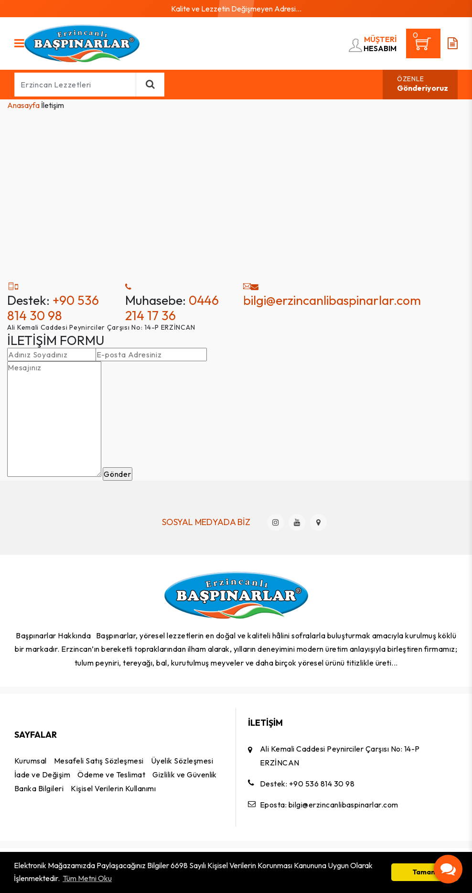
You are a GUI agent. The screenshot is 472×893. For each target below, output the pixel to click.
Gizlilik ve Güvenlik (184, 774)
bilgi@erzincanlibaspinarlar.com (332, 300)
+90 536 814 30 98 (53, 307)
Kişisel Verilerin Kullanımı (113, 788)
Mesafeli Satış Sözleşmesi (99, 760)
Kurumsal (30, 760)
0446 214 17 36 (172, 307)
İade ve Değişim (42, 774)
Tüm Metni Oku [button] (87, 878)
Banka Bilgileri (39, 788)
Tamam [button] (424, 872)
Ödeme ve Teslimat (111, 774)
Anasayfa (23, 105)
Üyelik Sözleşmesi (182, 760)
